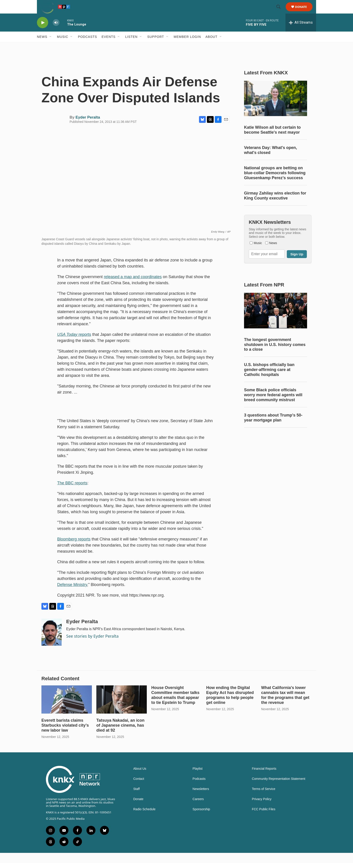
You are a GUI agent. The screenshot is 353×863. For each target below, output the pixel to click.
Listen (131, 47)
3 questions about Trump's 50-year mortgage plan (273, 428)
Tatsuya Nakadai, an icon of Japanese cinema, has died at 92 (120, 735)
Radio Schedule (144, 819)
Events (108, 47)
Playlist (197, 779)
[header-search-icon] (280, 12)
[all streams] (300, 33)
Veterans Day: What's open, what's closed (270, 160)
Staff (136, 799)
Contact (138, 789)
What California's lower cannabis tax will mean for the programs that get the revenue (285, 705)
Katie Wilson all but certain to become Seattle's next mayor (272, 140)
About (211, 47)
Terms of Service (263, 799)
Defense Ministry (72, 595)
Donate (303, 12)
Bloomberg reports (74, 549)
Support (155, 47)
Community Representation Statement (278, 789)
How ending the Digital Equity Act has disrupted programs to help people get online (230, 705)
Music (62, 47)
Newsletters (200, 799)
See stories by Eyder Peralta (92, 646)
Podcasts (87, 47)
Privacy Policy (262, 809)
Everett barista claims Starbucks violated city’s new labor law (65, 735)
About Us (139, 779)
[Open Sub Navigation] (50, 47)
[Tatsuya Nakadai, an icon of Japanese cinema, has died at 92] (121, 710)
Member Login (187, 47)
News (42, 47)
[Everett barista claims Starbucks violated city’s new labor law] (66, 710)
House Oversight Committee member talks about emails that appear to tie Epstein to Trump (175, 705)
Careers (198, 809)
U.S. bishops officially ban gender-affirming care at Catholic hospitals (269, 380)
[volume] (56, 33)
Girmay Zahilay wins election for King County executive (275, 206)
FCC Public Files (263, 819)
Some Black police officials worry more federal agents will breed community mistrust (273, 405)
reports (74, 344)
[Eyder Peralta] (51, 642)
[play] (42, 32)
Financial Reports (264, 779)
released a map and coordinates (133, 287)
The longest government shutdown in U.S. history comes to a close (274, 355)
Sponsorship (201, 819)
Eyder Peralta (87, 127)
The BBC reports (72, 493)
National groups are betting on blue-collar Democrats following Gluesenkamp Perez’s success (274, 183)
